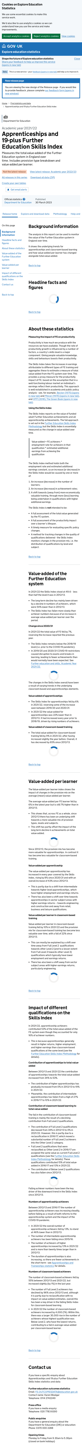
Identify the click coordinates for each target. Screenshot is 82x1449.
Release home (10, 213)
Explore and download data (35, 213)
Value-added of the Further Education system (11, 259)
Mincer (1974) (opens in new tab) (61, 395)
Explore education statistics (21, 52)
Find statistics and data (21, 103)
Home (4, 103)
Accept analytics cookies (16, 36)
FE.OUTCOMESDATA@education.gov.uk (56, 1391)
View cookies (68, 36)
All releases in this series (14, 177)
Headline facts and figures (12, 242)
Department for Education (18, 202)
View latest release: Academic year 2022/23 (53, 171)
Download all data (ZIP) (42, 177)
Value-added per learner (10, 270)
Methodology (60, 213)
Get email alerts (17, 189)
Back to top (8, 297)
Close (77, 58)
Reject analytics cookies (46, 36)
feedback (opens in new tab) (45, 72)
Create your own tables (14, 183)
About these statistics (8, 250)
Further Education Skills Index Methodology (53, 1053)
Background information (8, 233)
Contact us (7, 287)
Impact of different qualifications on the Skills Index (12, 279)
